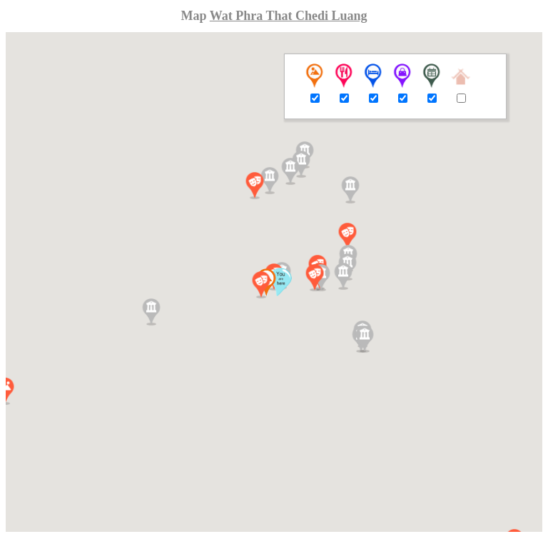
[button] (261, 285)
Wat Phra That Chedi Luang (288, 16)
